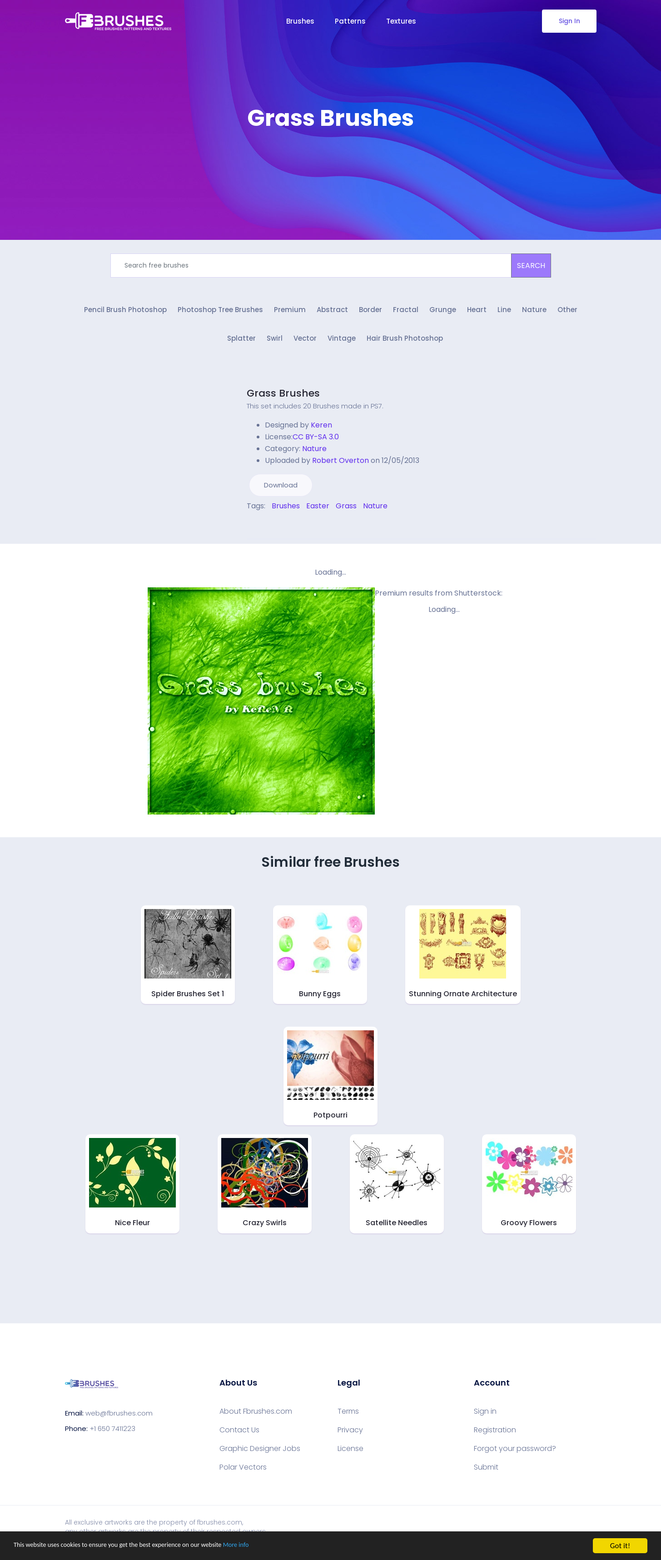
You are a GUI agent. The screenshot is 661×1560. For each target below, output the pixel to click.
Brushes (300, 21)
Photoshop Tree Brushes (220, 312)
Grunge (442, 312)
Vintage (342, 343)
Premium (290, 312)
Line (504, 312)
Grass (346, 510)
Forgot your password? (515, 1453)
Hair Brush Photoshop (405, 343)
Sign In (569, 20)
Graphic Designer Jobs (259, 1453)
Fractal (405, 312)
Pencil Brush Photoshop (125, 312)
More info (279, 1546)
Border (370, 312)
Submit (486, 1471)
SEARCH (531, 265)
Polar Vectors (243, 1471)
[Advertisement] (330, 159)
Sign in (485, 1416)
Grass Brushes (283, 398)
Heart (477, 312)
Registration (495, 1434)
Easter (317, 510)
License (350, 1453)
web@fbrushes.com (119, 1417)
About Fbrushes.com (255, 1416)
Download (281, 489)
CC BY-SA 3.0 (316, 441)
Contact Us (239, 1434)
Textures (401, 21)
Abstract (332, 312)
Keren (321, 429)
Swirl (275, 343)
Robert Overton (340, 465)
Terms (348, 1416)
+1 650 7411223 (112, 1433)
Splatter (241, 343)
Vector (305, 343)
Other (567, 312)
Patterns (350, 21)
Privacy (350, 1434)
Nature (534, 312)
